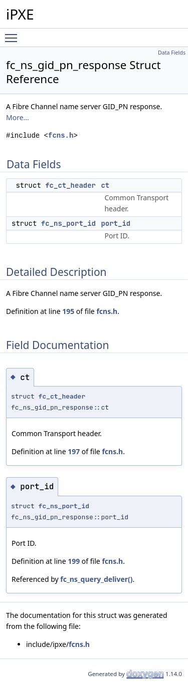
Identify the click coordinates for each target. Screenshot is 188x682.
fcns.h (60, 135)
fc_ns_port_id (68, 223)
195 (68, 311)
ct (105, 185)
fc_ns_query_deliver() (96, 579)
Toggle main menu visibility (13, 34)
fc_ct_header (70, 185)
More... (17, 117)
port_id (115, 223)
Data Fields (171, 52)
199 (74, 561)
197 (74, 451)
